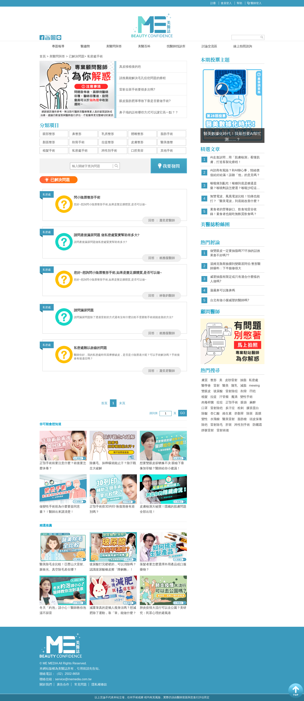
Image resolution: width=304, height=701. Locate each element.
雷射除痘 (231, 391)
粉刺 (241, 408)
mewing (254, 385)
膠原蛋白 (252, 408)
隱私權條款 (99, 684)
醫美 (225, 385)
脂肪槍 (242, 419)
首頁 (43, 56)
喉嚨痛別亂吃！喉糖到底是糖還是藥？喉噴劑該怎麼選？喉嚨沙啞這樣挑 (235, 186)
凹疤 (253, 391)
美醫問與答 (114, 46)
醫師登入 (254, 3)
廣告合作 (63, 684)
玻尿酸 (218, 391)
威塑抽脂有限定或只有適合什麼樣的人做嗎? (235, 279)
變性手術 (246, 396)
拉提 (213, 396)
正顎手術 (231, 402)
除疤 (204, 424)
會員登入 (226, 3)
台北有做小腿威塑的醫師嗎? (229, 300)
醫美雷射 (228, 419)
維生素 (227, 413)
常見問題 (80, 684)
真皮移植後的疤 (130, 66)
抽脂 (243, 380)
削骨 (244, 391)
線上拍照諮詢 (242, 46)
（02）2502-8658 (67, 673)
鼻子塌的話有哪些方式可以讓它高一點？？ (148, 112)
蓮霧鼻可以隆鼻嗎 (222, 290)
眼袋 (244, 402)
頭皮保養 (256, 419)
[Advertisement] (114, 390)
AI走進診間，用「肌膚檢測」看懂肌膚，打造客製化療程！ (235, 160)
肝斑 (228, 424)
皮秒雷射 (231, 380)
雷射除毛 (216, 424)
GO (182, 413)
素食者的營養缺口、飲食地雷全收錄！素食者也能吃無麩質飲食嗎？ (233, 212)
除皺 (204, 413)
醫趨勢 (85, 46)
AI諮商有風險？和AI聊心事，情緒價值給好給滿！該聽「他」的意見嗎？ (235, 173)
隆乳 (234, 385)
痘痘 (220, 402)
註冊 (213, 3)
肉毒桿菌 (207, 402)
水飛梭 (215, 419)
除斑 (249, 413)
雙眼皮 (206, 391)
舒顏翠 (239, 413)
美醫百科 (144, 46)
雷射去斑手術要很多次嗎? (137, 89)
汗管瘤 (224, 396)
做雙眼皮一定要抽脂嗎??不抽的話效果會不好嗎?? (235, 253)
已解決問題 (76, 56)
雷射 (216, 385)
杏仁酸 (215, 413)
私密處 (47, 194)
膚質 (204, 380)
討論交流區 (209, 46)
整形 (213, 380)
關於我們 (46, 684)
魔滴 (234, 396)
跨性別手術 (242, 424)
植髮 (204, 396)
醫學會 (206, 385)
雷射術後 (223, 430)
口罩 (204, 408)
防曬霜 (257, 424)
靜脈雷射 (207, 430)
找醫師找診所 (176, 46)
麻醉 (253, 402)
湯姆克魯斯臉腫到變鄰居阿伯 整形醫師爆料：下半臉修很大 (235, 266)
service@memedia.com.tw (73, 679)
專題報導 (58, 46)
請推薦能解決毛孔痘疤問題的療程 (142, 78)
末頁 (122, 403)
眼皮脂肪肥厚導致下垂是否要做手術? (145, 101)
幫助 (239, 3)
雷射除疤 (216, 408)
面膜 (258, 413)
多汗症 (230, 408)
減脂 (243, 385)
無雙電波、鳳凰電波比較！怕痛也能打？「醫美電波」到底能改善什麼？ (235, 199)
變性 (204, 419)
